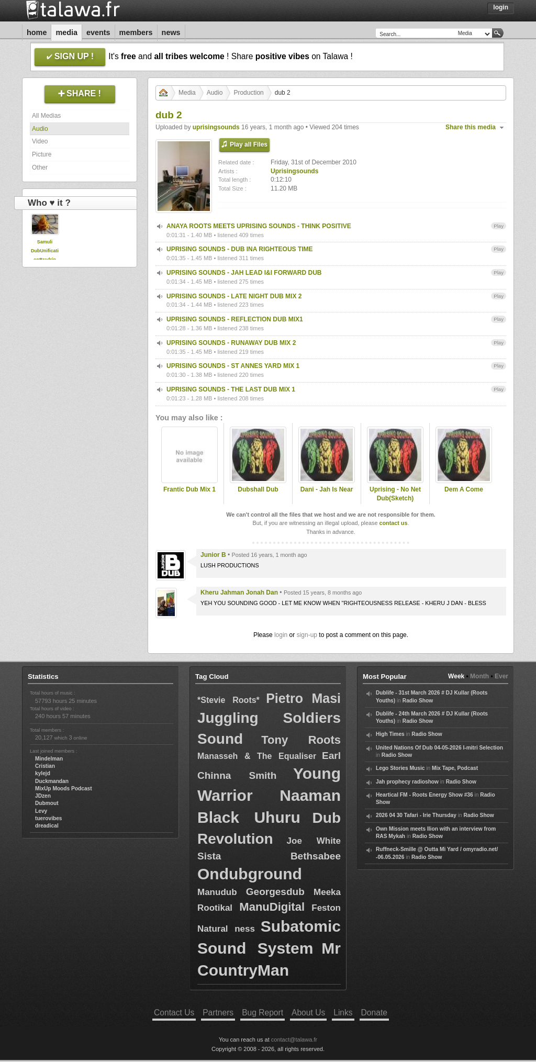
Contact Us (174, 1012)
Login (500, 7)
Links (342, 1012)
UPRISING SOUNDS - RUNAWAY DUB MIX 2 (231, 342)
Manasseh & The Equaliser (256, 756)
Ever (501, 676)
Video (40, 141)
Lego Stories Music (400, 768)
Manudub (217, 892)
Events (98, 32)
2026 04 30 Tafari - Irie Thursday (416, 815)
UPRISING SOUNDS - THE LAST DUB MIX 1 (230, 389)
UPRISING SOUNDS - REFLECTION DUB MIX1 (234, 319)
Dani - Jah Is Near (326, 489)
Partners (218, 1012)
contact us (393, 523)
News (171, 32)
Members (136, 32)
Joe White (314, 841)
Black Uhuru (248, 817)
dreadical (47, 826)
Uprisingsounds (294, 171)
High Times (390, 734)
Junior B (213, 554)
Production (248, 92)
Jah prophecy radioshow (407, 782)
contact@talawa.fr (294, 1039)
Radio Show (418, 700)
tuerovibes (48, 818)
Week (456, 676)
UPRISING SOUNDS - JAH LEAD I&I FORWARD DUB (243, 272)
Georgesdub (275, 891)
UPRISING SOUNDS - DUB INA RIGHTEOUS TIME (239, 249)
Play (499, 226)
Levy (41, 811)
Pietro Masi (303, 698)
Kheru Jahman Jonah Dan (239, 592)
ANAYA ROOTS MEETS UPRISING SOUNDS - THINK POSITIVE (258, 226)
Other (40, 167)
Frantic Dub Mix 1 (189, 489)
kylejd (42, 773)
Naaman (310, 795)
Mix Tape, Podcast (455, 768)
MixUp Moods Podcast (63, 788)
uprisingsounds (216, 127)
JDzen (43, 796)
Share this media (470, 127)
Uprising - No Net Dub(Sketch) (395, 494)
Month (479, 676)
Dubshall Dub (258, 489)
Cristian (45, 766)
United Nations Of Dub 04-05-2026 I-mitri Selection (439, 748)
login (280, 635)
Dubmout (47, 803)
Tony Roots (301, 739)
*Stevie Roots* (228, 700)
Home (37, 32)
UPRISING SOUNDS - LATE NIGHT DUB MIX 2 (234, 296)
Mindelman (49, 759)
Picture (41, 154)
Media (66, 32)
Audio (40, 128)
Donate (374, 1012)
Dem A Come (463, 489)
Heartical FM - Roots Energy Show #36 (424, 795)
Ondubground (249, 873)
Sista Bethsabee (269, 856)
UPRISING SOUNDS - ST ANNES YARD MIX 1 (232, 366)
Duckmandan (52, 781)
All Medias (46, 115)
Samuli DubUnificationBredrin (45, 250)
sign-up (307, 635)
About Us (308, 1012)
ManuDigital (272, 906)
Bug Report (262, 1012)
